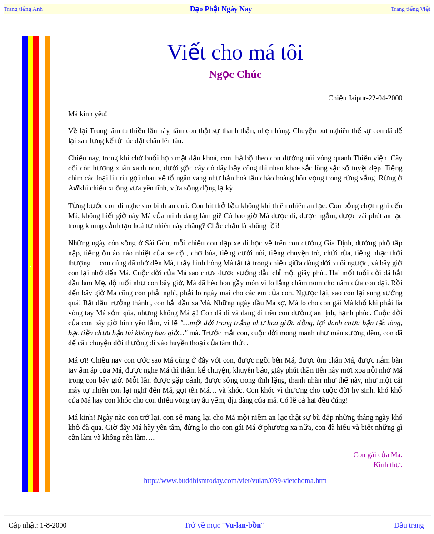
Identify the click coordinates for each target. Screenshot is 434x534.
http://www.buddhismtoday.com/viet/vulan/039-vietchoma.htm (235, 480)
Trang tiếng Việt (410, 8)
